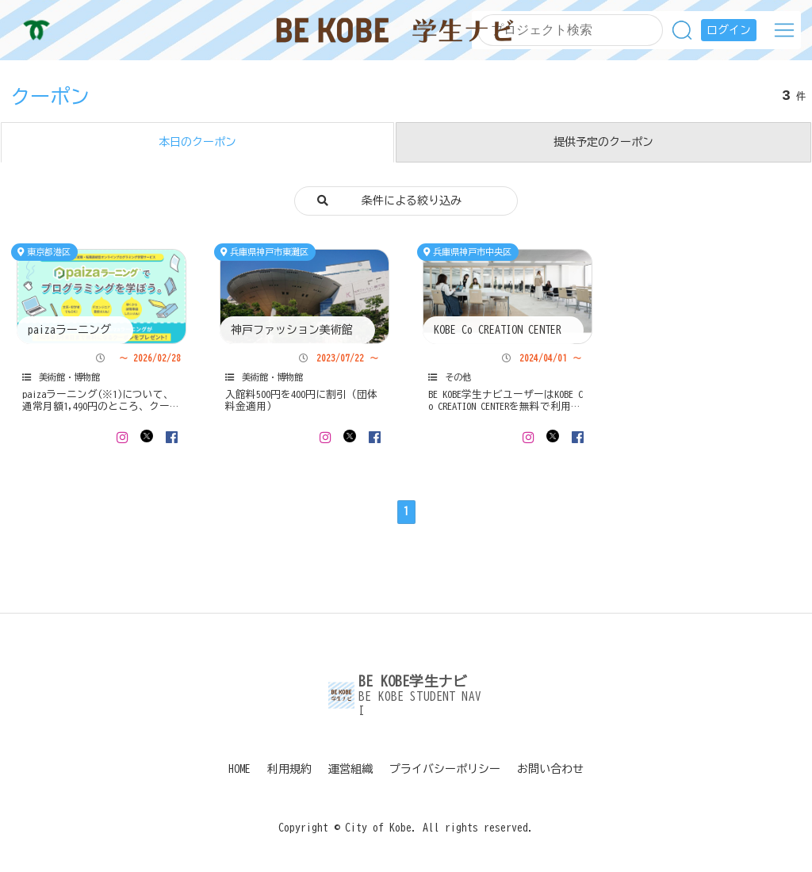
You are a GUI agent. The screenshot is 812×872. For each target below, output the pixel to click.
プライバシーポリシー (444, 768)
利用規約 (289, 768)
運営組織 (350, 768)
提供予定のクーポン (603, 141)
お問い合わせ (550, 768)
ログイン (729, 30)
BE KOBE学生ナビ (395, 30)
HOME (239, 768)
